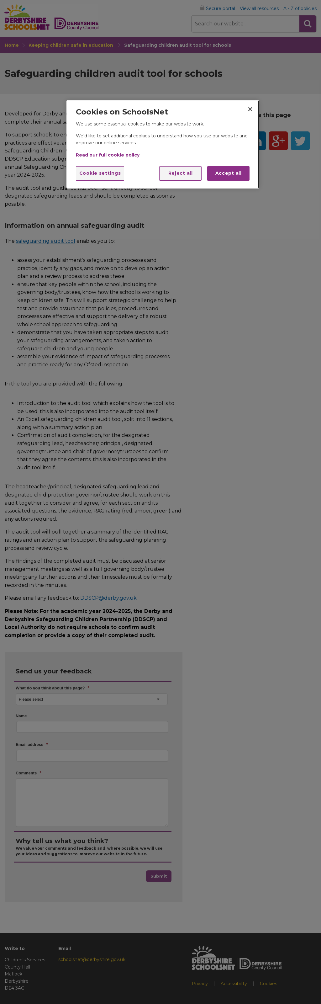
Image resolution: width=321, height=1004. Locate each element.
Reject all (180, 173)
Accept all (228, 173)
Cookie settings (100, 173)
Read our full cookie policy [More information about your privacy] (107, 155)
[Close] (250, 109)
